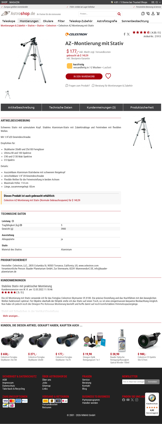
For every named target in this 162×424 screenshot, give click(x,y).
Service (86, 379)
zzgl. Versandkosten (100, 51)
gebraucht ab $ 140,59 (77, 55)
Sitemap (46, 385)
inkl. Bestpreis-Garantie (78, 58)
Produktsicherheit (142, 107)
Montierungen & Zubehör (13, 25)
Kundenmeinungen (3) (101, 107)
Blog (84, 388)
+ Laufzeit (106, 67)
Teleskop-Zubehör (80, 21)
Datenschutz (8, 385)
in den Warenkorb (84, 76)
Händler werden (90, 402)
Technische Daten (60, 107)
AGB (4, 379)
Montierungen (29, 21)
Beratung (86, 382)
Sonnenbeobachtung (135, 21)
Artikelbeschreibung (21, 107)
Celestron (51, 25)
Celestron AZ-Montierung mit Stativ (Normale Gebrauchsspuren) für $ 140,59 (42, 200)
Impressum (8, 382)
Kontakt (86, 385)
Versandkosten (49, 404)
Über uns (46, 379)
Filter (61, 21)
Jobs (44, 382)
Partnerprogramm (91, 399)
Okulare (48, 21)
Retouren (46, 407)
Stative (31, 25)
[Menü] (157, 394)
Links (45, 388)
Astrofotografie (107, 21)
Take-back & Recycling (13, 388)
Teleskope (8, 21)
